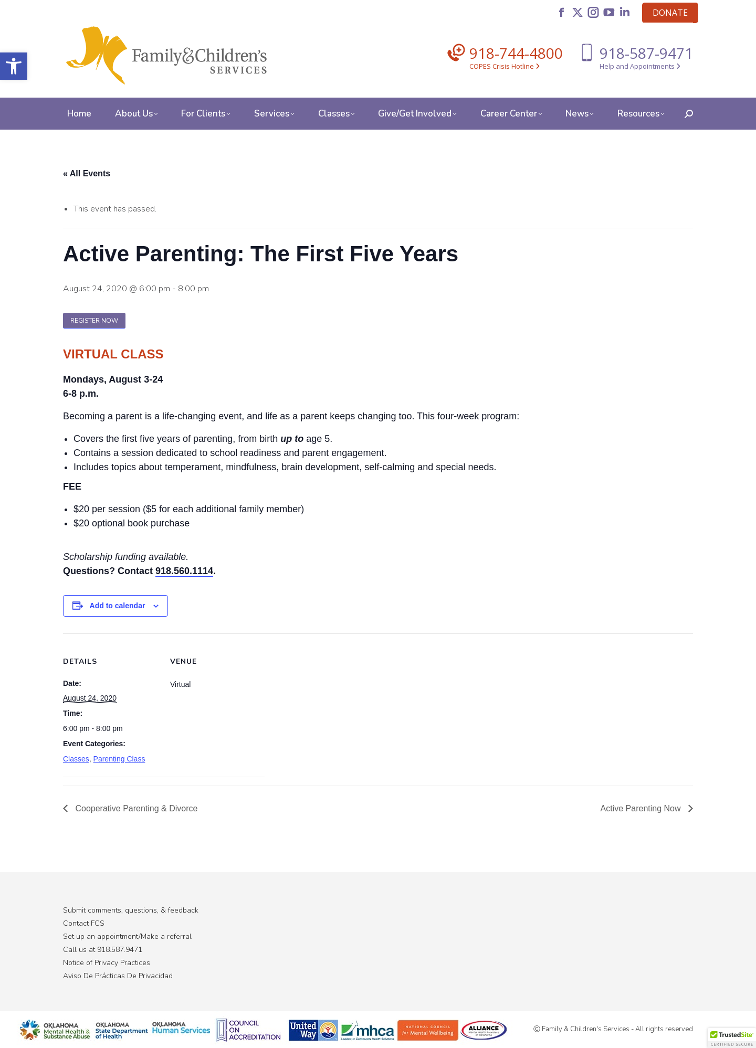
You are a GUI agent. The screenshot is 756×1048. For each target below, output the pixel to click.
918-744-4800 (516, 53)
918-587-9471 (646, 53)
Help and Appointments (640, 66)
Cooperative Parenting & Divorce (135, 808)
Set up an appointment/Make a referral (127, 936)
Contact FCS (83, 923)
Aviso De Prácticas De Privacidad (118, 976)
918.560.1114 (184, 571)
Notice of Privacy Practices (106, 963)
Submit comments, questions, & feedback (130, 910)
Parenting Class (119, 759)
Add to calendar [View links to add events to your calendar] (117, 605)
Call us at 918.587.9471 (102, 950)
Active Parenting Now (642, 808)
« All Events (86, 173)
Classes (76, 759)
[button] (13, 66)
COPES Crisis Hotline (504, 66)
